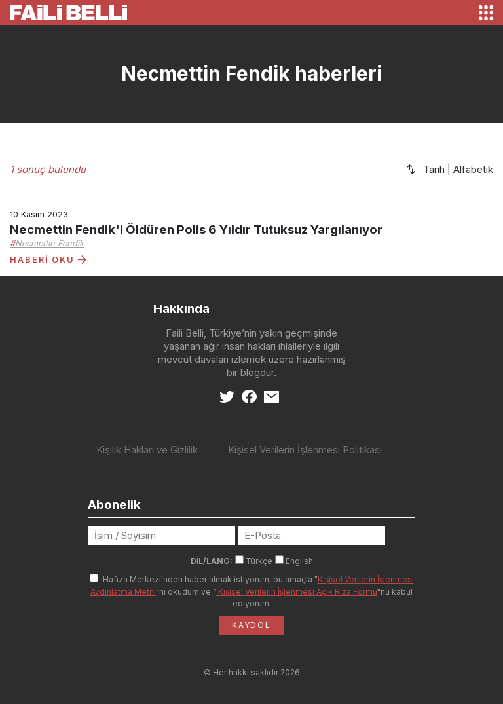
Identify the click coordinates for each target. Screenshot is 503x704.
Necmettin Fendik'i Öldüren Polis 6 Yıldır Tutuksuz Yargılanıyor (196, 229)
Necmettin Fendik (49, 243)
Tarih (434, 169)
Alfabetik (473, 169)
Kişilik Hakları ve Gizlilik (147, 449)
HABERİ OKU (48, 260)
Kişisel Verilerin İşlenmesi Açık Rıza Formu (296, 592)
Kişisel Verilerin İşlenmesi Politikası (305, 449)
